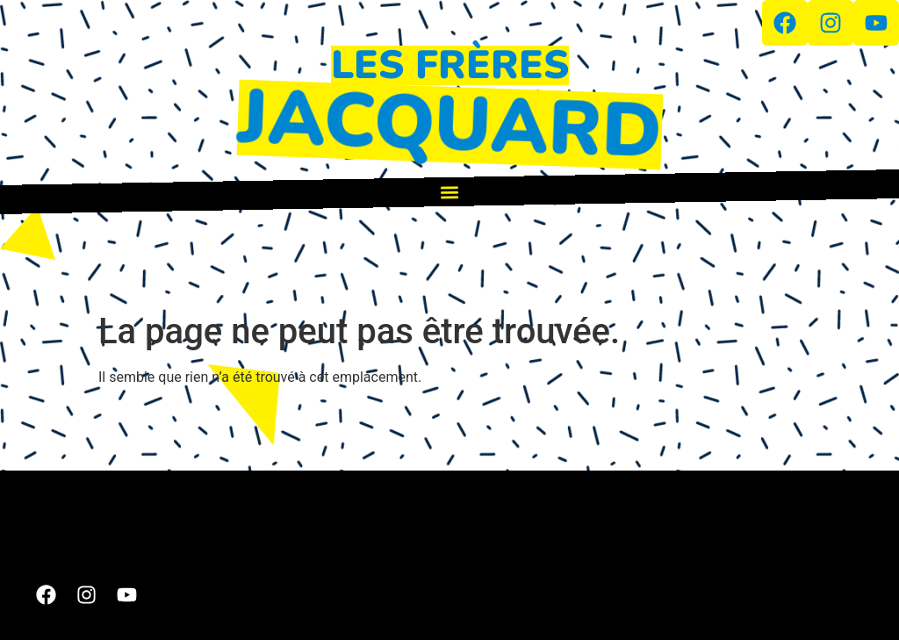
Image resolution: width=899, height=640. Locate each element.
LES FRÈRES (450, 65)
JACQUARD (450, 124)
